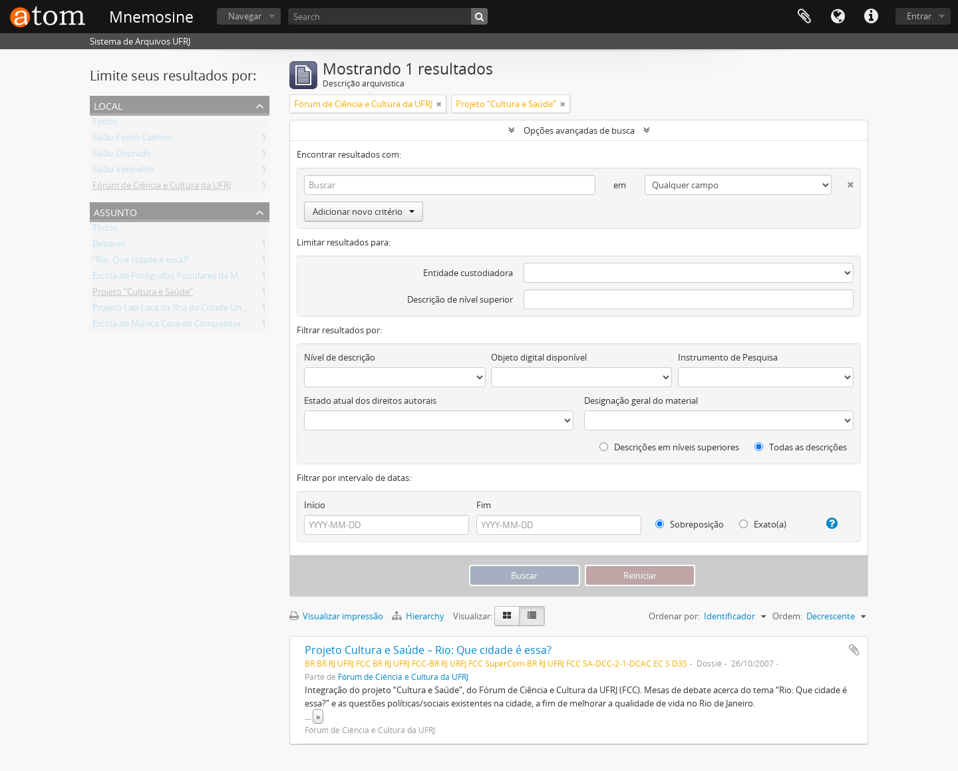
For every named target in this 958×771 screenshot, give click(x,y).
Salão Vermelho (123, 172)
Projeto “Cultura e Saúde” (142, 294)
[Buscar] (479, 16)
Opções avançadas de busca (579, 130)
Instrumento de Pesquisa (728, 357)
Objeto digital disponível (539, 357)
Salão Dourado (121, 156)
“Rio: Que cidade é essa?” (141, 262)
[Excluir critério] (843, 182)
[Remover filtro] (439, 103)
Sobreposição (689, 524)
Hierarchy (419, 616)
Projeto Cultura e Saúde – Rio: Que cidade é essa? (428, 650)
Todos (104, 124)
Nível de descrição (339, 357)
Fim (483, 505)
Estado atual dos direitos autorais (370, 400)
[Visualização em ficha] (507, 616)
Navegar (244, 16)
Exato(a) (762, 524)
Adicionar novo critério (363, 212)
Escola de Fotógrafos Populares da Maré (171, 278)
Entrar (919, 16)
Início (314, 505)
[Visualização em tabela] (532, 616)
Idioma (837, 16)
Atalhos (870, 16)
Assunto (115, 211)
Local (108, 105)
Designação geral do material (641, 400)
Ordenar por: (674, 616)
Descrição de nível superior (460, 299)
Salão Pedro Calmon (132, 140)
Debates (108, 246)
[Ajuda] (827, 523)
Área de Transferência (804, 16)
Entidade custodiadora (468, 273)
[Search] (388, 16)
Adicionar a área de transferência (854, 650)
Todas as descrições (800, 447)
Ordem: (787, 616)
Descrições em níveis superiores (669, 447)
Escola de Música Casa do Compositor (166, 326)
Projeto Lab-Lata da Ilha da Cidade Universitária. (187, 310)
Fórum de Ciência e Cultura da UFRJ (161, 188)
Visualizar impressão (336, 616)
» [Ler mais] (318, 716)
